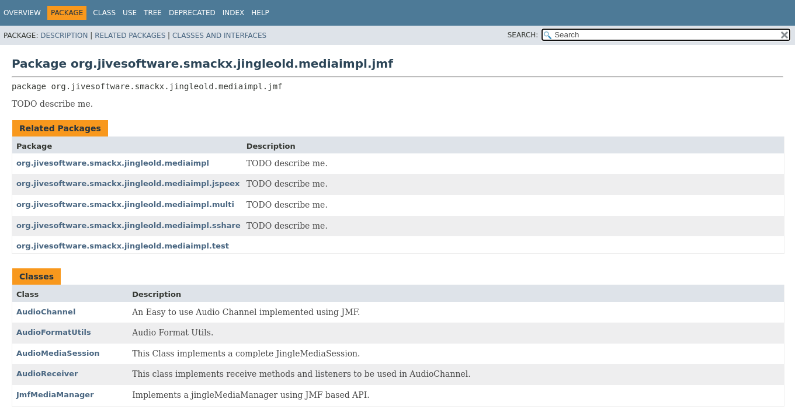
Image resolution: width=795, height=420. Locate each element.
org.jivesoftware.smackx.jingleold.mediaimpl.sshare (128, 225)
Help (260, 13)
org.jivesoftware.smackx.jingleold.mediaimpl (112, 163)
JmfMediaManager (55, 394)
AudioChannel (45, 311)
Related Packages (130, 36)
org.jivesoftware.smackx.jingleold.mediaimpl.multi (125, 204)
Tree (153, 13)
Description (64, 36)
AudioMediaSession (58, 353)
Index (234, 13)
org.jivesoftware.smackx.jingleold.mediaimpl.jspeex (128, 183)
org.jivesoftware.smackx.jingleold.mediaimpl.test (122, 246)
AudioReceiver (47, 373)
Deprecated (192, 13)
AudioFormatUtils (53, 332)
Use (130, 13)
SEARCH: (523, 35)
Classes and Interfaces (219, 36)
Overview (22, 13)
